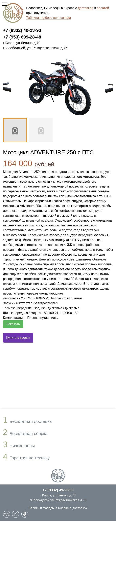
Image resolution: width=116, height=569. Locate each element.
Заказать (13, 324)
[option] (58, 86)
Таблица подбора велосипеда (48, 17)
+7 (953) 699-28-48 (22, 37)
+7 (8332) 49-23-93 (22, 30)
